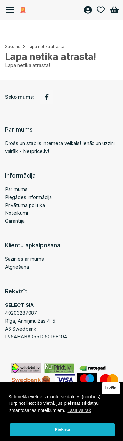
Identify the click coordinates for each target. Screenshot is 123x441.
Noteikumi (16, 213)
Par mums (16, 189)
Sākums (12, 46)
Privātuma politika (25, 205)
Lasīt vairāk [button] (79, 410)
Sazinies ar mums (24, 259)
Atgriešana (17, 267)
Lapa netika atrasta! (46, 46)
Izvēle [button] (110, 388)
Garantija (15, 221)
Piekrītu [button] (62, 429)
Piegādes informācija (28, 197)
